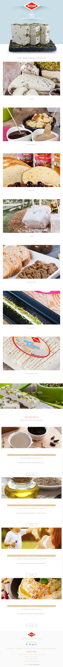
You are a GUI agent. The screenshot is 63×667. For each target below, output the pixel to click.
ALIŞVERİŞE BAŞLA (31, 401)
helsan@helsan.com (34, 661)
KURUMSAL (11, 648)
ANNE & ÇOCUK (31, 556)
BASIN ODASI (41, 648)
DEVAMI (31, 474)
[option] (31, 38)
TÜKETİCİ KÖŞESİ (30, 648)
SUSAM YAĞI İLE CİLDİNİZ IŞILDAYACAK (31, 508)
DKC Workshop (34, 664)
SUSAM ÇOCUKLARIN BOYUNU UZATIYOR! (31, 559)
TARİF (32, 606)
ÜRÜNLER (19, 648)
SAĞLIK (31, 455)
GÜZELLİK (31, 505)
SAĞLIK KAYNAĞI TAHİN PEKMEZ (31, 458)
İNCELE (31, 32)
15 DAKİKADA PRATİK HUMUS (31, 609)
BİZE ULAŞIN (51, 648)
